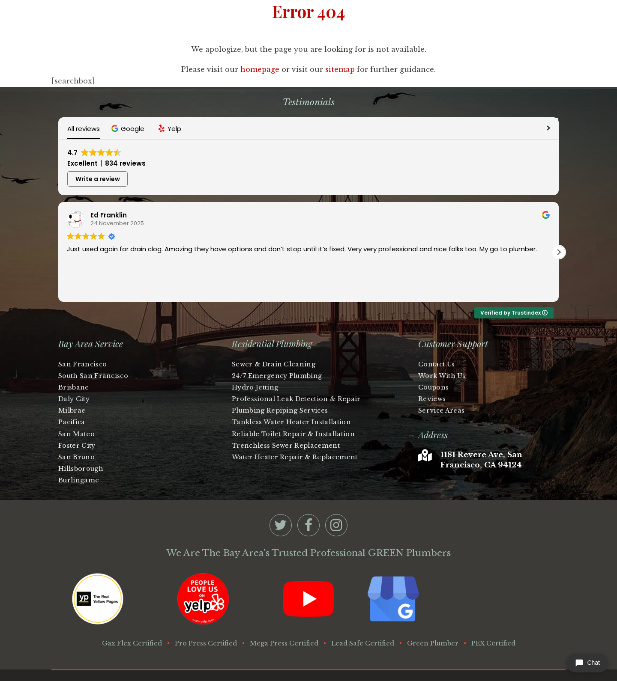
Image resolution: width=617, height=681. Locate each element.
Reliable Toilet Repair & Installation (293, 405)
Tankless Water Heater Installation (291, 393)
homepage (259, 69)
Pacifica (71, 393)
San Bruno (76, 428)
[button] (128, 128)
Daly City (74, 370)
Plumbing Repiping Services (280, 381)
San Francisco (82, 335)
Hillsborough (80, 439)
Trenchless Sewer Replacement (286, 416)
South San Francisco (93, 347)
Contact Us (436, 335)
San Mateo (76, 405)
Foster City (77, 416)
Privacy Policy (461, 654)
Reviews (432, 370)
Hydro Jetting (255, 358)
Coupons (433, 358)
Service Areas (441, 381)
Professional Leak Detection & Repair (296, 370)
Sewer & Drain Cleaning (273, 335)
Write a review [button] (519, 153)
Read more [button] (83, 260)
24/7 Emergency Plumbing (277, 347)
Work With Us (441, 347)
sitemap (340, 69)
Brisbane (73, 358)
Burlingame (78, 451)
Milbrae (71, 381)
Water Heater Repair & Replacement (295, 428)
